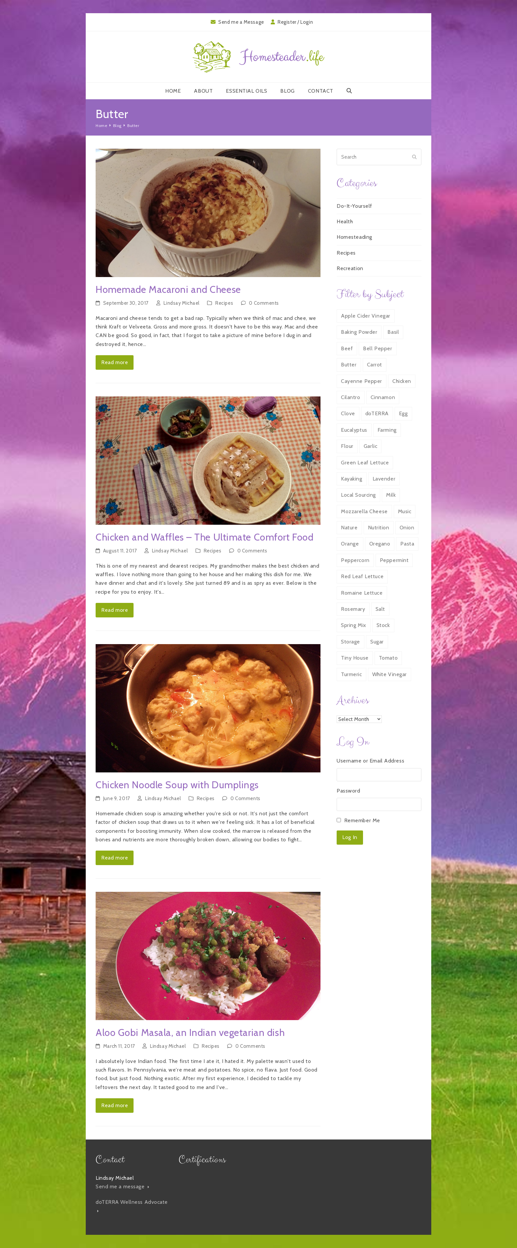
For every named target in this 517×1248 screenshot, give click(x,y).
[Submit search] (414, 157)
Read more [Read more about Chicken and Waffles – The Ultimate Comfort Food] (114, 610)
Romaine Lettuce (361, 593)
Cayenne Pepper (361, 381)
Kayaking (351, 479)
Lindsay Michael (181, 303)
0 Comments (264, 303)
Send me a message (122, 1186)
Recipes (224, 303)
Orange (350, 544)
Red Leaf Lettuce (362, 576)
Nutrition (378, 527)
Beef (347, 348)
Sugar (377, 642)
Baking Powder (359, 332)
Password (348, 791)
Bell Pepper (377, 348)
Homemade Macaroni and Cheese (168, 289)
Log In (349, 837)
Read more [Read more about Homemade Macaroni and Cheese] (114, 362)
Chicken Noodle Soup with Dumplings (177, 785)
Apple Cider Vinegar (365, 316)
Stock (383, 625)
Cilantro (350, 397)
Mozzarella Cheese (364, 511)
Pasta (407, 544)
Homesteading (354, 237)
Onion (407, 527)
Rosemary (353, 609)
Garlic (370, 446)
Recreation (350, 268)
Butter (348, 364)
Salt (380, 609)
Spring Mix (353, 625)
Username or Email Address (370, 761)
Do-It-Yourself (354, 206)
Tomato (388, 658)
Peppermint (394, 560)
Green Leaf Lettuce (365, 462)
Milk (391, 495)
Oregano (379, 544)
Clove (348, 413)
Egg (403, 413)
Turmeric (351, 674)
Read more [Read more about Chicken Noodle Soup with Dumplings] (114, 858)
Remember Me (362, 820)
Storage (350, 642)
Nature (349, 527)
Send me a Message (241, 22)
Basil (393, 332)
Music (404, 511)
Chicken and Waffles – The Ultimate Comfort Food (204, 537)
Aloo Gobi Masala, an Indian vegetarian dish (190, 1032)
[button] (349, 91)
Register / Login (295, 22)
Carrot (374, 364)
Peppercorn (355, 560)
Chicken (401, 381)
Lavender (384, 479)
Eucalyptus (354, 430)
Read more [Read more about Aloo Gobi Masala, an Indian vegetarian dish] (114, 1105)
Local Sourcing (358, 495)
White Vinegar (389, 674)
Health (345, 221)
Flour (347, 446)
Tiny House (355, 658)
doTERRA (377, 413)
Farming (387, 430)
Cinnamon (383, 397)
